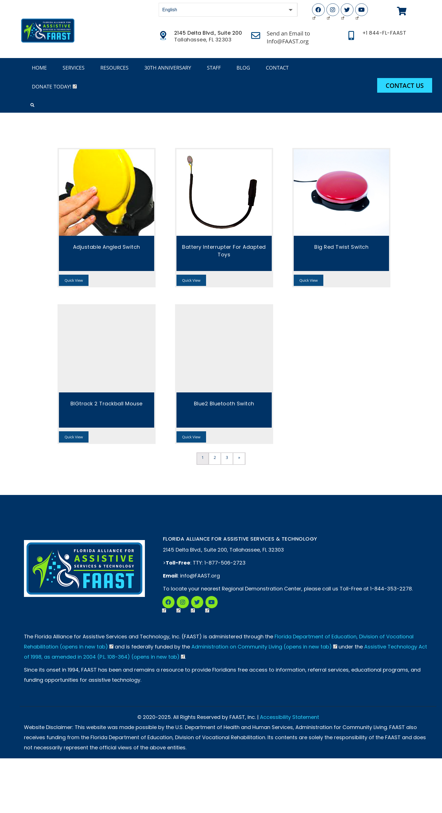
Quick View (74, 280)
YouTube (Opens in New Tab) (357, 11)
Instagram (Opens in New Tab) (328, 11)
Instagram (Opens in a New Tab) (178, 603)
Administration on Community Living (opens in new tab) (264, 646)
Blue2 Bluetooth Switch (224, 403)
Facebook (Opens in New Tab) (314, 11)
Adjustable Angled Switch (106, 246)
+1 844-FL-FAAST (384, 33)
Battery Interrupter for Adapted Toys (224, 250)
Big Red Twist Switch (341, 246)
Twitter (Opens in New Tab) (343, 11)
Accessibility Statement (289, 717)
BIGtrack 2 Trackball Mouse (106, 403)
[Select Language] (228, 10)
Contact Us (405, 85)
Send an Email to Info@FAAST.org (288, 37)
